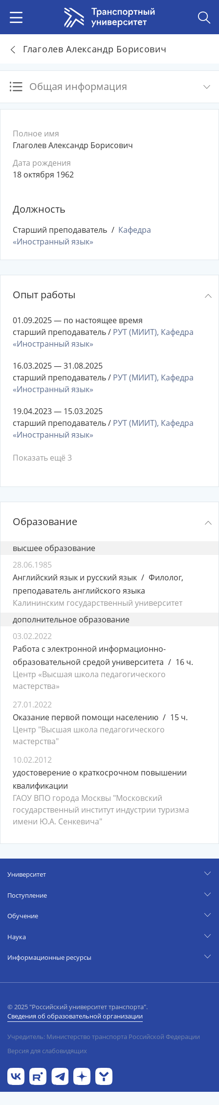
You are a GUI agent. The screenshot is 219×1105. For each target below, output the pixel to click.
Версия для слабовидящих (47, 1050)
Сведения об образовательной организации (75, 1016)
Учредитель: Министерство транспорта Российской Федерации (103, 1036)
